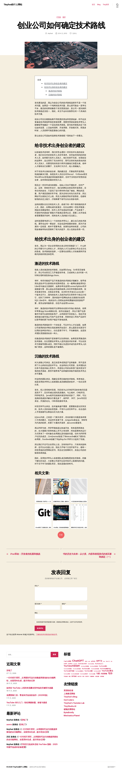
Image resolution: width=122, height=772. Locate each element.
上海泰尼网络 (69, 694)
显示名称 (38, 604)
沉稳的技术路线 (55, 94)
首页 (93, 4)
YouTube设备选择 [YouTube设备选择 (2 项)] (75, 673)
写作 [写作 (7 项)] (110, 673)
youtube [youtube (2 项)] (75, 663)
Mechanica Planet (72, 715)
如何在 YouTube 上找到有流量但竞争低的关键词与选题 (29, 688)
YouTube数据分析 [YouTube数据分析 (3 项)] (105, 668)
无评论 (74, 33)
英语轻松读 (68, 690)
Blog (98, 4)
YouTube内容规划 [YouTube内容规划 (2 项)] (94, 666)
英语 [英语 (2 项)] (83, 676)
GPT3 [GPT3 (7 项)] (99, 661)
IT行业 (59, 17)
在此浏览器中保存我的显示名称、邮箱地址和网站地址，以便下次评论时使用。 (59, 622)
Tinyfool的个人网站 (13, 4)
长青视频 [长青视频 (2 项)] (102, 676)
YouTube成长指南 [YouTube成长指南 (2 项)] (95, 668)
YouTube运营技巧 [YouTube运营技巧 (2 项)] (84, 673)
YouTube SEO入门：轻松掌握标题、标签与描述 (26, 702)
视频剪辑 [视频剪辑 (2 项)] (92, 676)
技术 (64, 17)
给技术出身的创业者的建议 (55, 87)
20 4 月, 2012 (62, 33)
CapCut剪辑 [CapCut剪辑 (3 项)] (67, 661)
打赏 (61, 535)
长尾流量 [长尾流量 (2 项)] (97, 676)
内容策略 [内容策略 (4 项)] (104, 674)
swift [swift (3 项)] (65, 663)
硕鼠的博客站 (69, 709)
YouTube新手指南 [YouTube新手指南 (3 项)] (69, 671)
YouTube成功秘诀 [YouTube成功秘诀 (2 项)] (77, 668)
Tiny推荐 (106, 4)
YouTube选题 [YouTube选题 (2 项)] (92, 673)
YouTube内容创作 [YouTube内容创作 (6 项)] (72, 666)
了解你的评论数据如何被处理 (46, 634)
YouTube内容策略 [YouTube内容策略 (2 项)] (85, 666)
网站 (36, 613)
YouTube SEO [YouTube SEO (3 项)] (82, 663)
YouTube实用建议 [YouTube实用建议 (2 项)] (68, 668)
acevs (9, 724)
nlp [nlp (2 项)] (111, 661)
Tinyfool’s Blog (70, 697)
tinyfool (50, 33)
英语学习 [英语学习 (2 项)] (87, 676)
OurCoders (69, 700)
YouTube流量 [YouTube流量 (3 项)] (88, 671)
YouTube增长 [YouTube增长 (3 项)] (103, 666)
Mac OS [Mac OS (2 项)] (108, 661)
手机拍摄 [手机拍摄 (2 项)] (66, 676)
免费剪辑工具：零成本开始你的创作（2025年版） (27, 695)
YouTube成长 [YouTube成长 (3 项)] (86, 668)
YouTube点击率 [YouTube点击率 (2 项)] (97, 671)
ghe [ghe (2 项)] (89, 661)
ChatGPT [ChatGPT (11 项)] (78, 660)
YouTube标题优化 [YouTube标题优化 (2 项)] (79, 671)
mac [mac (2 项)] (104, 661)
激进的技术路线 (55, 91)
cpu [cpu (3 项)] (86, 661)
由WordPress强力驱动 (38, 767)
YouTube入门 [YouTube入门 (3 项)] (99, 663)
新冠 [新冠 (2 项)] (70, 676)
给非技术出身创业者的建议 (55, 83)
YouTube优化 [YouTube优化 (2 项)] (91, 663)
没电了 (9, 670)
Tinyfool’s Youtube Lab (74, 703)
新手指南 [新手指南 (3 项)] (74, 676)
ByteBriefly (69, 712)
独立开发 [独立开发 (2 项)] (79, 676)
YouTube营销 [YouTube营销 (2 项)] (67, 673)
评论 (37, 586)
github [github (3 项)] (93, 661)
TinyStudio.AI (70, 706)
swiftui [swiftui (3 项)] (70, 663)
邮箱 (64, 604)
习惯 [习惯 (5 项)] (98, 673)
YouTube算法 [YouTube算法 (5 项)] (107, 671)
